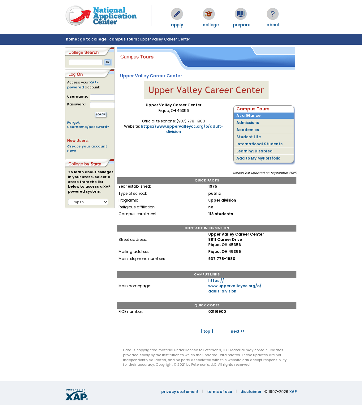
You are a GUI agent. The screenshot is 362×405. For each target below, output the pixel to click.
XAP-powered (83, 85)
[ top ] (206, 331)
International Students (259, 144)
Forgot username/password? (88, 124)
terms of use (219, 391)
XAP (293, 391)
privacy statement (180, 391)
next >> (238, 331)
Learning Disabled (254, 151)
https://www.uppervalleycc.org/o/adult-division (234, 286)
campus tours (123, 39)
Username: (77, 96)
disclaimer (250, 391)
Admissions (247, 122)
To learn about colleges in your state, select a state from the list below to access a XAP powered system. (91, 182)
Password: (76, 104)
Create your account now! (87, 148)
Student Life (248, 136)
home (71, 39)
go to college (93, 39)
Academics (247, 129)
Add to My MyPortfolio (258, 158)
